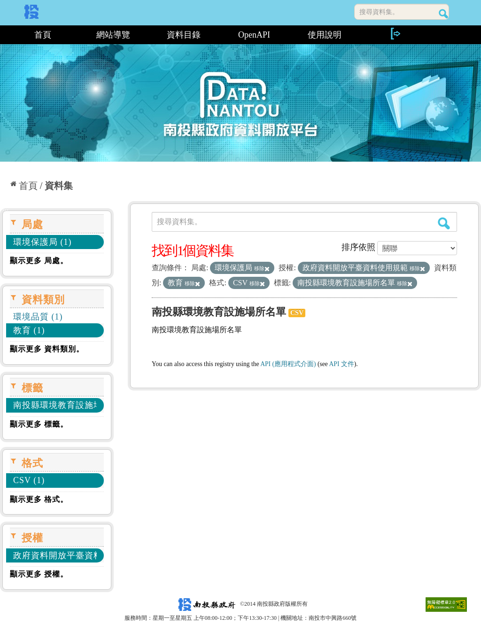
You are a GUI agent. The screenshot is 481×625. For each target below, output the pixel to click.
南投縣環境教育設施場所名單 (219, 312)
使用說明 (324, 34)
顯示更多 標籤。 (39, 424)
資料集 (59, 185)
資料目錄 (184, 34)
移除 (262, 268)
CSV (296, 312)
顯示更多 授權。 (39, 574)
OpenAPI (254, 34)
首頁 (42, 34)
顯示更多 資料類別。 (47, 349)
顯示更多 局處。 (39, 261)
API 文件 (341, 363)
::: (3, 34)
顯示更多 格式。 (39, 499)
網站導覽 (113, 34)
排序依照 (358, 247)
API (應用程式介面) (288, 363)
